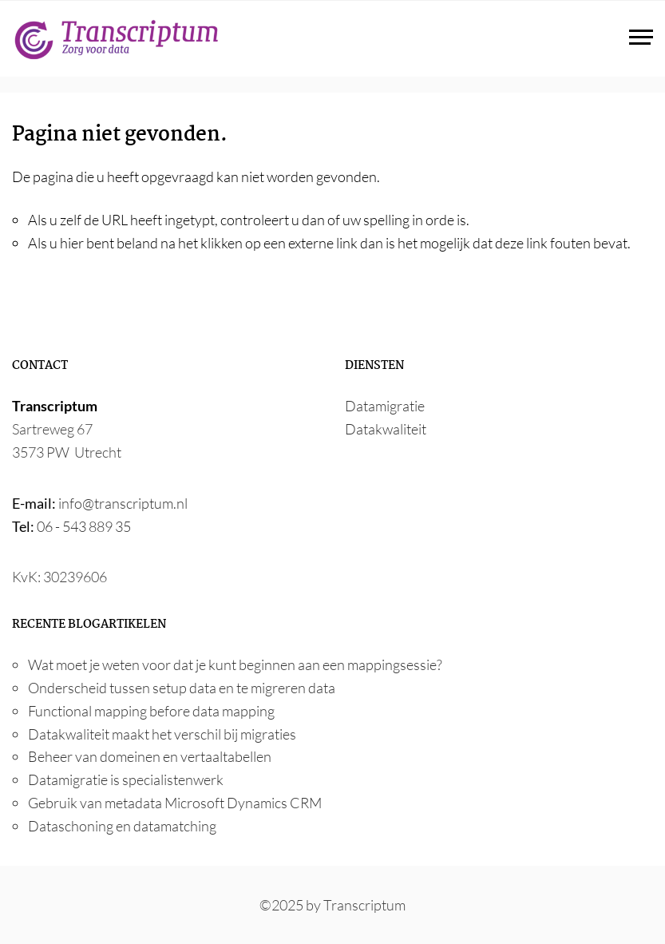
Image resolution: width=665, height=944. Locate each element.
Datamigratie (385, 405)
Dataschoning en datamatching (122, 826)
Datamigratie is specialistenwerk (126, 779)
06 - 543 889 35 (84, 526)
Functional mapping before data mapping (151, 711)
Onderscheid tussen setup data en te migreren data (181, 687)
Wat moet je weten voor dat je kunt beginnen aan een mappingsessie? (235, 664)
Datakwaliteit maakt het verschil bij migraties (162, 734)
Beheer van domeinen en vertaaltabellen (149, 756)
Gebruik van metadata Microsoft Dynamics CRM (175, 802)
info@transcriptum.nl (123, 503)
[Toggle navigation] (641, 39)
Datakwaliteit (385, 429)
